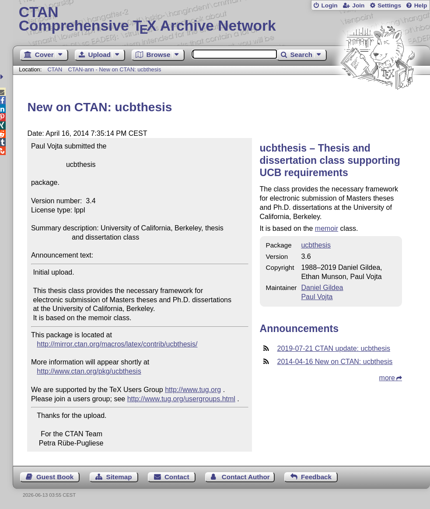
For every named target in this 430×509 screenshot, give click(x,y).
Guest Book (54, 477)
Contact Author (246, 477)
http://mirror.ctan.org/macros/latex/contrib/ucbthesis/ (117, 344)
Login (329, 5)
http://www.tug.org (193, 389)
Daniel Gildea (322, 287)
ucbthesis (316, 245)
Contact (176, 477)
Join (358, 5)
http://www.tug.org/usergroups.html (181, 399)
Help (420, 5)
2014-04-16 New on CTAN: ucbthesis (335, 361)
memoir (326, 228)
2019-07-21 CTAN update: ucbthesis (334, 348)
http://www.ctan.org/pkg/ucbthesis (89, 371)
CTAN (54, 69)
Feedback (316, 477)
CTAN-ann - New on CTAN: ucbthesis (114, 69)
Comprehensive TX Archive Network (221, 20)
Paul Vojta (316, 296)
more (387, 378)
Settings (389, 5)
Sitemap (119, 477)
